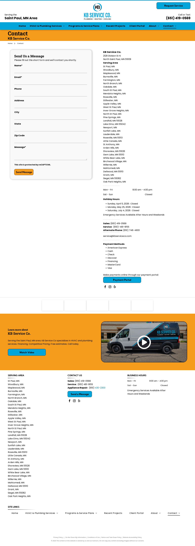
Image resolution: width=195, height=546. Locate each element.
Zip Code (19, 135)
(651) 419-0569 (178, 18)
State (17, 123)
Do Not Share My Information (76, 540)
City (16, 112)
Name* (18, 65)
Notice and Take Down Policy (111, 540)
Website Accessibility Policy (132, 540)
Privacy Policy (58, 540)
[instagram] (110, 287)
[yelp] (115, 287)
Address (19, 100)
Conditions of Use (93, 540)
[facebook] (105, 287)
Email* (18, 77)
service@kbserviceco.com (117, 236)
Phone (18, 88)
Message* (20, 147)
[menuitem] (22, 26)
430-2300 (100, 390)
